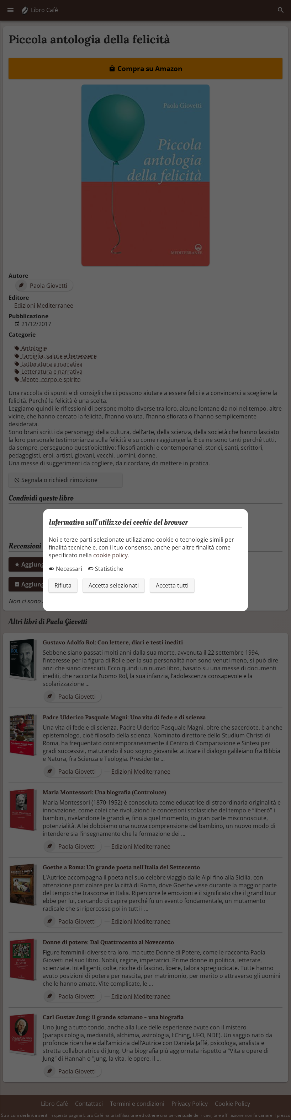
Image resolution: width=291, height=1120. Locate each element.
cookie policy (110, 555)
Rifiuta (63, 585)
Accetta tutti (172, 585)
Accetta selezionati (114, 585)
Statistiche (105, 569)
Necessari (65, 569)
